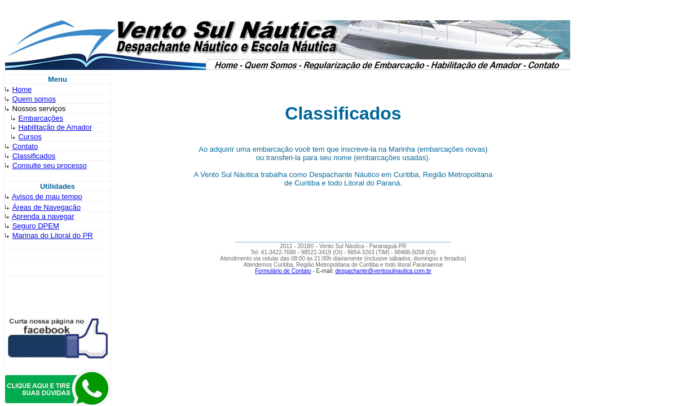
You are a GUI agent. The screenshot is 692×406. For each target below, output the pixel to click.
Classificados (34, 156)
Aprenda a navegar (43, 216)
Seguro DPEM (35, 226)
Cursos (29, 137)
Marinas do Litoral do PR (52, 235)
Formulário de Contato (283, 271)
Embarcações (40, 118)
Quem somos (34, 99)
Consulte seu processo (49, 165)
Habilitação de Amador (55, 127)
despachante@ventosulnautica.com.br (383, 271)
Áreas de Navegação (46, 207)
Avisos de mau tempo (47, 196)
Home (22, 89)
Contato (25, 146)
